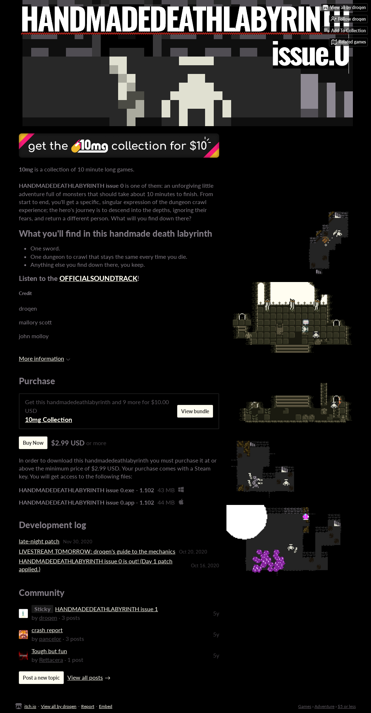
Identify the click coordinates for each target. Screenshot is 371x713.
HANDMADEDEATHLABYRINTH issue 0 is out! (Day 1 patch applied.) (95, 564)
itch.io (30, 706)
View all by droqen (58, 706)
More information (44, 358)
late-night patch (39, 541)
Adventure (324, 706)
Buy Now (33, 443)
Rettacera (51, 659)
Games (304, 706)
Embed (105, 706)
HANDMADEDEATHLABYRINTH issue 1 (106, 608)
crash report (47, 629)
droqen (48, 617)
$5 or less (347, 706)
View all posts (85, 677)
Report (87, 706)
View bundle (195, 411)
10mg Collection (48, 419)
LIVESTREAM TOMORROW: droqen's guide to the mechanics (97, 551)
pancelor (50, 638)
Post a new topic (41, 678)
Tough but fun (49, 650)
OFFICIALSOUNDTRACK (98, 278)
